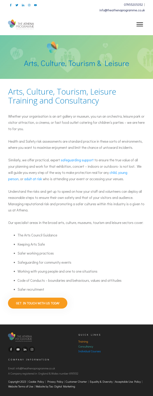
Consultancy (85, 345)
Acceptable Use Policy (128, 380)
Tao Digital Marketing (62, 385)
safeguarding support (77, 160)
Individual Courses (89, 350)
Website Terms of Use (21, 385)
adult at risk (33, 178)
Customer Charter (76, 380)
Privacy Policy (55, 380)
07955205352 (133, 4)
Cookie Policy (36, 380)
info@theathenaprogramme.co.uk (122, 10)
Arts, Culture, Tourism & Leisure (76, 63)
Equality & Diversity (101, 380)
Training (83, 340)
